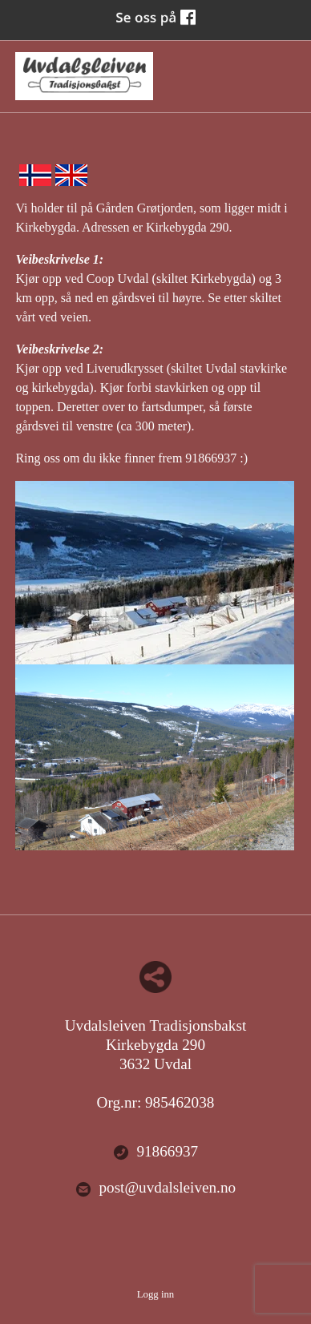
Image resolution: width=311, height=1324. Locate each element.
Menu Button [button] (282, 68)
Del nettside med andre (155, 977)
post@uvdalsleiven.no (155, 1188)
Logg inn (156, 1294)
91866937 (155, 1152)
